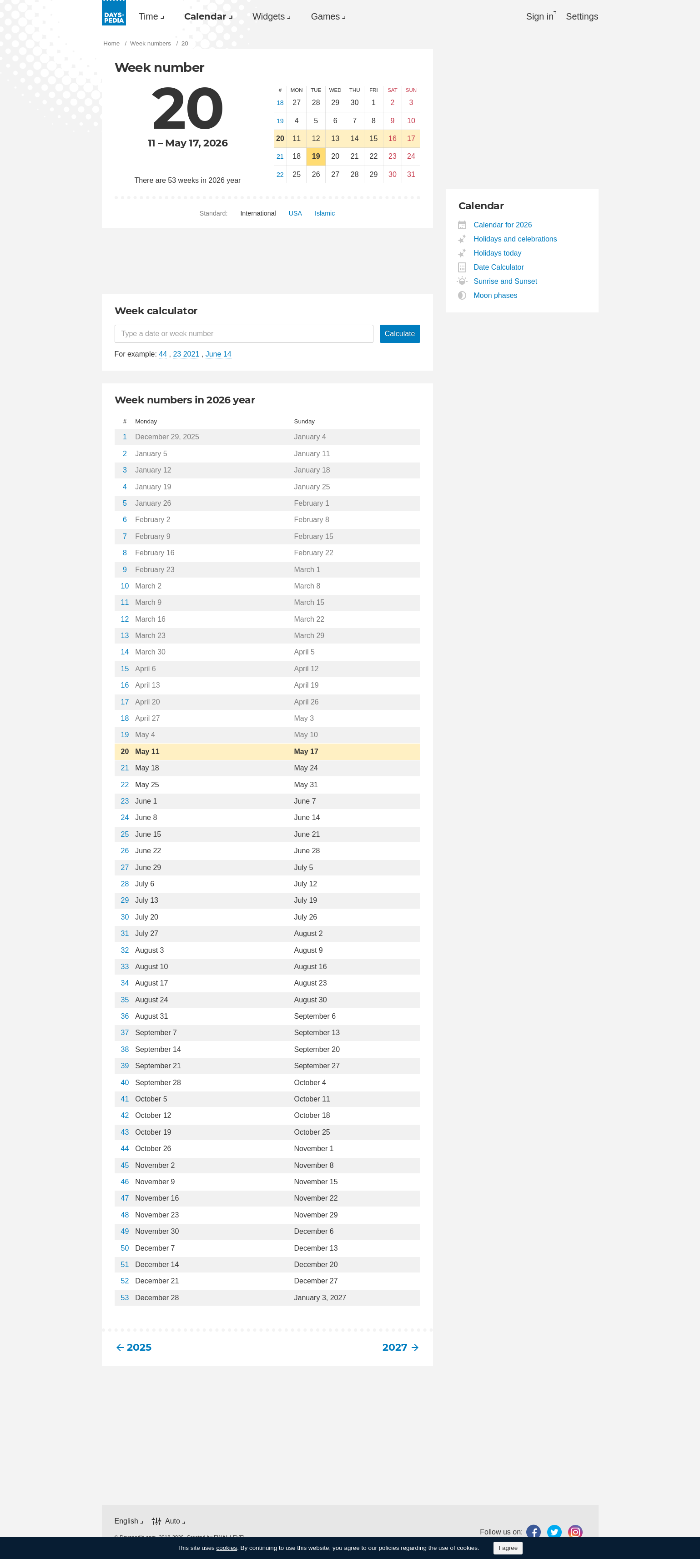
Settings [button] (582, 16)
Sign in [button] (539, 16)
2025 (139, 1348)
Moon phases (496, 295)
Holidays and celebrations (515, 239)
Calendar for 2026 (503, 225)
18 (280, 103)
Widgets (273, 16)
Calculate (400, 334)
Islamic (325, 213)
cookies (227, 1547)
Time (149, 16)
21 (280, 157)
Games (330, 16)
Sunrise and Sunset (506, 281)
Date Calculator (499, 267)
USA (295, 213)
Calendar (207, 16)
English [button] (126, 1521)
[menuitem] (149, 16)
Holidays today (498, 253)
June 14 (219, 354)
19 (280, 121)
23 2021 (186, 354)
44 (163, 354)
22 (280, 174)
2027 (395, 1348)
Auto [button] (172, 1521)
